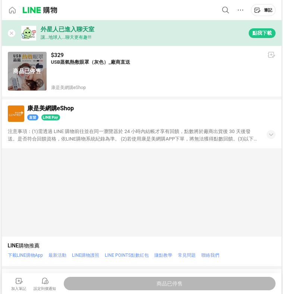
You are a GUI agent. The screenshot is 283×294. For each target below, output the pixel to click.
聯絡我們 (210, 255)
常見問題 (187, 255)
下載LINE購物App (25, 255)
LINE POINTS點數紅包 (127, 255)
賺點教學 (163, 255)
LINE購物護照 (85, 255)
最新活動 (57, 255)
